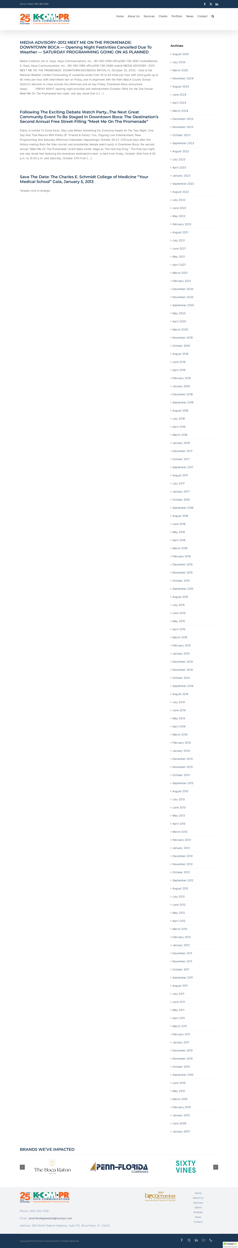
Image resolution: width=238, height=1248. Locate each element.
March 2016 (180, 548)
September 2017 (183, 467)
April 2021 (179, 264)
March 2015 (180, 637)
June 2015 (179, 612)
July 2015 (179, 604)
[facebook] (182, 1240)
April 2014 (179, 726)
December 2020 (183, 288)
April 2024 (179, 102)
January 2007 (181, 1131)
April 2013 (179, 823)
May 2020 (179, 313)
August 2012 (180, 888)
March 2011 (180, 1026)
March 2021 (180, 272)
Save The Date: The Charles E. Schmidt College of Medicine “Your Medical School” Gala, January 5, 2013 (84, 179)
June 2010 (179, 1082)
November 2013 (183, 766)
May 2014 (179, 718)
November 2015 (183, 572)
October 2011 (181, 969)
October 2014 (181, 677)
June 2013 (179, 807)
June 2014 (179, 710)
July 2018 (179, 418)
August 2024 (181, 86)
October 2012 (181, 872)
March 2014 (180, 734)
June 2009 (179, 1123)
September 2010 (183, 1074)
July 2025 (179, 62)
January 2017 (181, 491)
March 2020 (180, 329)
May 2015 (179, 621)
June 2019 (179, 361)
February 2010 (182, 1107)
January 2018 (181, 442)
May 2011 (178, 1009)
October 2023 (181, 135)
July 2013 (179, 799)
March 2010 (180, 1099)
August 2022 (181, 191)
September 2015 (183, 588)
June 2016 (179, 523)
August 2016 (180, 515)
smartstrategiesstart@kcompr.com (50, 1218)
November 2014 (183, 669)
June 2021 (179, 248)
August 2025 (181, 54)
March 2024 (180, 110)
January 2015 (181, 653)
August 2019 (180, 353)
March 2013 (180, 831)
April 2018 (179, 426)
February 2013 (182, 839)
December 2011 (182, 953)
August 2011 (180, 985)
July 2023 (179, 159)
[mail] (203, 1240)
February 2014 (182, 742)
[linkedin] (196, 1240)
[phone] (211, 1240)
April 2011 (179, 1018)
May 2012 (179, 912)
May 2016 (179, 531)
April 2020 (179, 321)
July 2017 (179, 483)
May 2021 (179, 256)
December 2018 (183, 394)
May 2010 (179, 1090)
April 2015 (179, 629)
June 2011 (179, 1001)
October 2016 (181, 499)
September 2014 (183, 685)
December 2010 (183, 1050)
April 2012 (179, 920)
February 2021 (182, 280)
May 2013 (179, 815)
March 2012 (180, 928)
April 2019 (179, 369)
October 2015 (181, 580)
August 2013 (180, 791)
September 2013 (183, 783)
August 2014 (180, 694)
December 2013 (183, 758)
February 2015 (182, 645)
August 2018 (180, 410)
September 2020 (183, 305)
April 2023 (179, 167)
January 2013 (181, 847)
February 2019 (182, 378)
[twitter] (189, 1240)
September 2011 (183, 977)
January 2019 (181, 386)
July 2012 (179, 896)
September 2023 (183, 143)
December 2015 (183, 564)
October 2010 (181, 1066)
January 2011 (181, 1042)
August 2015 (180, 596)
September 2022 (183, 183)
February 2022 (182, 224)
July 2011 (178, 993)
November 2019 (183, 337)
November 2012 (183, 864)
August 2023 (181, 151)
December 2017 (183, 450)
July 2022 (179, 199)
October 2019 (181, 345)
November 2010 (183, 1058)
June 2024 (179, 94)
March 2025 (180, 70)
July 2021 (179, 240)
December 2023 (183, 118)
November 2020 (183, 297)
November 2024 (183, 78)
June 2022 (179, 207)
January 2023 (181, 175)
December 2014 (183, 661)
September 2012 (183, 880)
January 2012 (181, 945)
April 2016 (179, 540)
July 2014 (179, 702)
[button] (213, 16)
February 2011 (181, 1034)
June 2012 (179, 904)
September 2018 (183, 402)
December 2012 (183, 856)
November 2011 (182, 961)
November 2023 (183, 126)
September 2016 (183, 507)
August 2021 (180, 232)
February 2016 (182, 556)
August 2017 (180, 475)
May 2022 (179, 216)
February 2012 (182, 937)
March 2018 (180, 434)
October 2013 (181, 775)
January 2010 (181, 1115)
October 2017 (181, 459)
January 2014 (181, 750)
